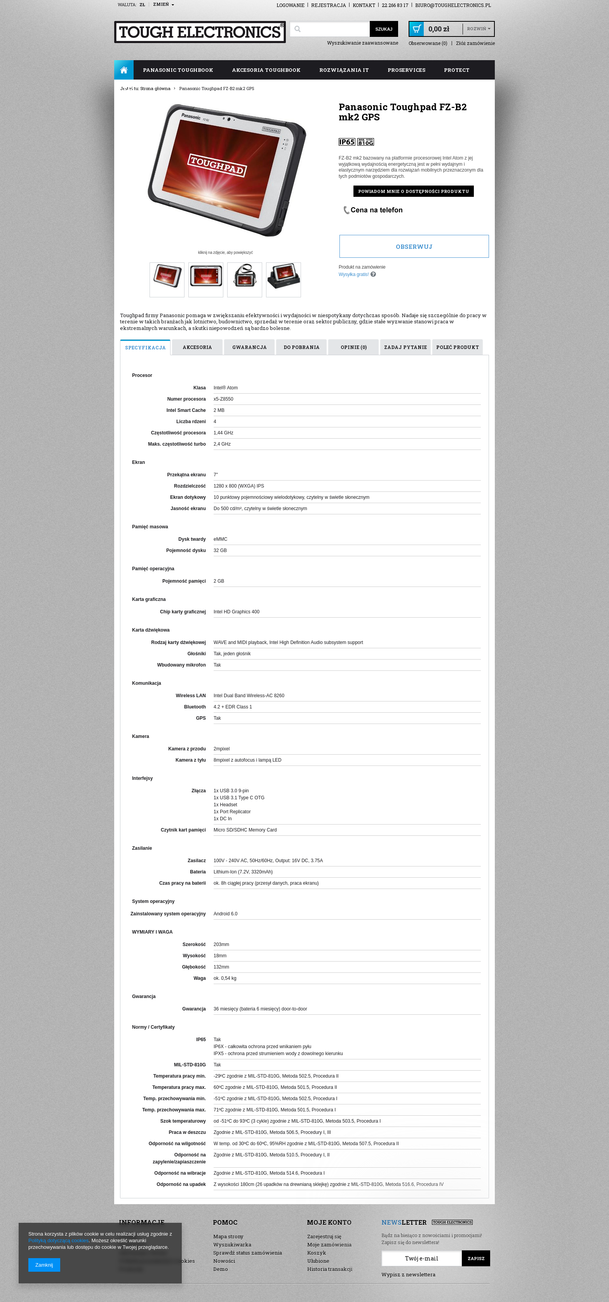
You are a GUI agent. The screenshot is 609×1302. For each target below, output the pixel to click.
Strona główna (124, 70)
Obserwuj (414, 246)
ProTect (457, 69)
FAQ (129, 89)
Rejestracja (328, 5)
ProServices (406, 69)
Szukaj (383, 29)
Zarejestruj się (324, 1236)
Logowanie (290, 5)
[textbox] (329, 29)
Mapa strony (228, 1236)
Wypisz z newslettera (408, 1274)
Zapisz (476, 1258)
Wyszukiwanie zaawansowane (362, 43)
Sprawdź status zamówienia (247, 1252)
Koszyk (316, 1252)
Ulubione (318, 1260)
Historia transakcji (329, 1269)
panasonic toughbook (178, 69)
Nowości (224, 1260)
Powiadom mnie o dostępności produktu (413, 191)
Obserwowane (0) (428, 43)
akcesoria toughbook (266, 69)
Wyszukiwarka (232, 1244)
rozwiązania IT (344, 69)
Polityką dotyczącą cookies (58, 1240)
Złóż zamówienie (475, 43)
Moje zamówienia (329, 1244)
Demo (220, 1269)
